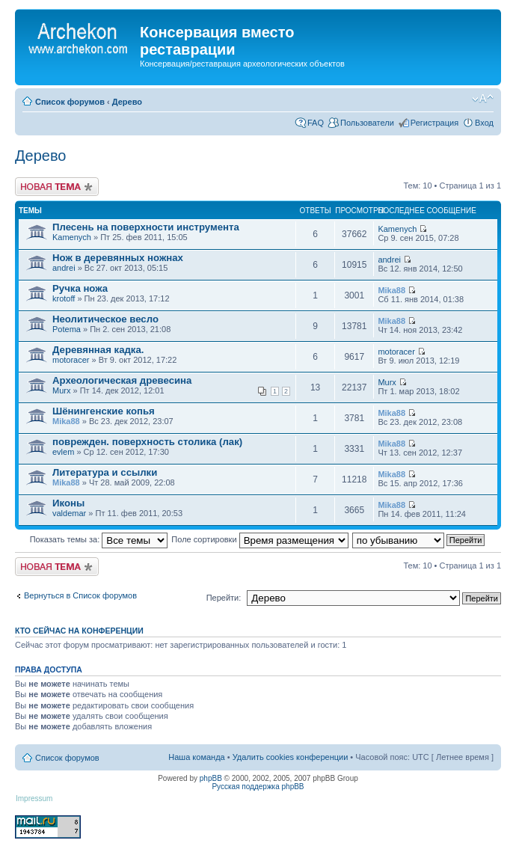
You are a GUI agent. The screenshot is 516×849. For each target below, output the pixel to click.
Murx (61, 390)
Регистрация (434, 122)
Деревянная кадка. (98, 349)
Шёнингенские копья (103, 411)
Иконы (68, 503)
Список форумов (70, 101)
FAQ (315, 122)
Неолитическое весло (105, 319)
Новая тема (57, 186)
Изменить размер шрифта (483, 98)
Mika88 (391, 290)
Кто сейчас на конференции (79, 630)
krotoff (63, 298)
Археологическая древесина (121, 380)
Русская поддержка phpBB (258, 786)
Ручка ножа (80, 288)
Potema (66, 329)
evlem (63, 451)
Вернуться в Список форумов (80, 595)
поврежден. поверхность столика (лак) (147, 441)
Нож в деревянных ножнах (117, 257)
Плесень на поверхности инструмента (145, 227)
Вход (484, 122)
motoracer (71, 359)
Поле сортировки (259, 539)
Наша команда (196, 757)
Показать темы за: (99, 539)
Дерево (127, 101)
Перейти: (224, 597)
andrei (64, 267)
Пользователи (367, 122)
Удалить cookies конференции (290, 757)
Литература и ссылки (104, 472)
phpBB (211, 778)
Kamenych (71, 237)
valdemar (69, 513)
